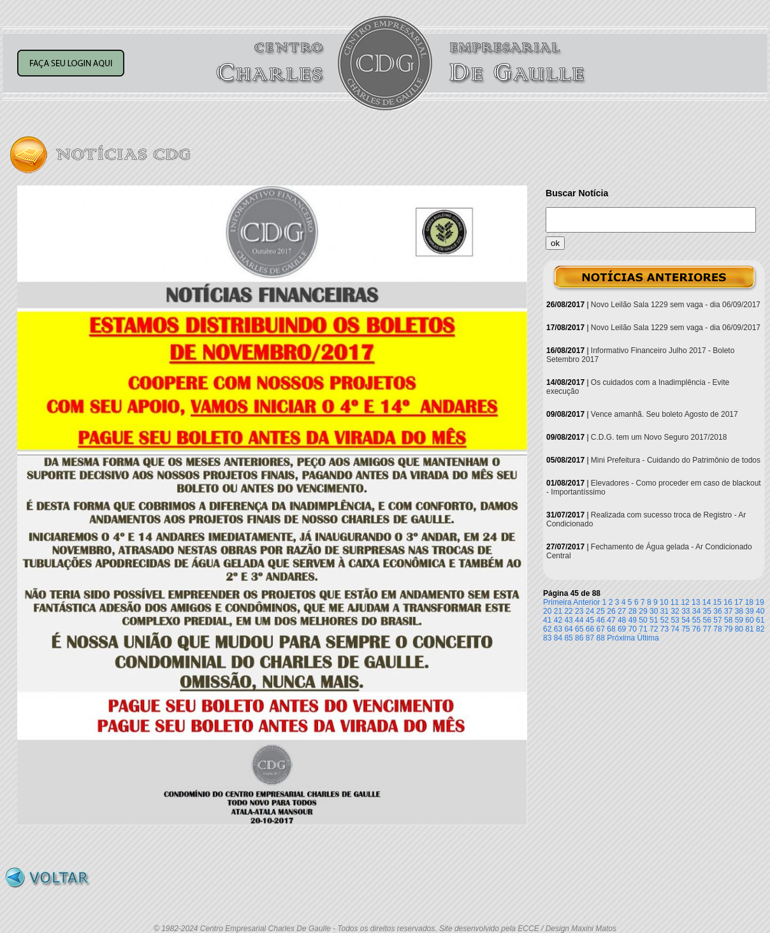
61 (760, 620)
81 (749, 629)
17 (738, 602)
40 (760, 611)
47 (611, 620)
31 (664, 611)
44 (579, 620)
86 (579, 637)
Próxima (621, 637)
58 (728, 620)
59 (739, 620)
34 (696, 611)
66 (590, 629)
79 (728, 629)
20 (547, 611)
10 (664, 602)
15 (717, 602)
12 (685, 602)
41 (547, 620)
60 (749, 620)
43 (568, 620)
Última (648, 637)
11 (675, 602)
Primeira (557, 602)
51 (654, 620)
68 (611, 629)
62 (547, 629)
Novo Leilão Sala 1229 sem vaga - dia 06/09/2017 (675, 304)
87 (590, 637)
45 (590, 620)
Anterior (586, 602)
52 (664, 620)
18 (749, 602)
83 (547, 637)
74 (675, 629)
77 (707, 629)
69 (622, 629)
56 (707, 620)
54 (685, 620)
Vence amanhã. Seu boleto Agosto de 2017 (664, 414)
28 (632, 611)
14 (706, 602)
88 (601, 637)
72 (654, 629)
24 (590, 611)
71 (643, 629)
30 (654, 611)
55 (696, 620)
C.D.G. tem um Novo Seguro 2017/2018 (659, 437)
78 (717, 629)
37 (728, 611)
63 (558, 629)
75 (685, 629)
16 (727, 602)
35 (707, 611)
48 (622, 620)
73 (664, 629)
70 (632, 629)
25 (601, 611)
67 (601, 629)
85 (568, 637)
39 (749, 611)
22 (568, 611)
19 (759, 602)
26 (611, 611)
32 (675, 611)
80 (739, 629)
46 (601, 620)
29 (643, 611)
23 (579, 611)
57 (717, 620)
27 (622, 611)
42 (558, 620)
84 (558, 637)
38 (739, 611)
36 (717, 611)
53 (675, 620)
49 (632, 620)
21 (558, 611)
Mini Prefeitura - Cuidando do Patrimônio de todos (675, 460)
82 (760, 629)
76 (696, 629)
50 (643, 620)
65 (579, 629)
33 (685, 611)
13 (696, 602)
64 (568, 629)
